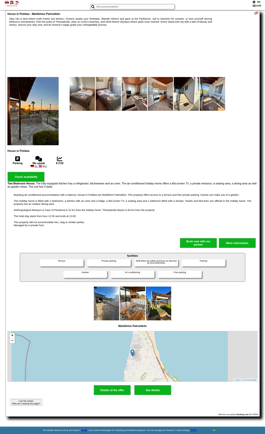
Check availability (26, 176)
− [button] (12, 340)
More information (237, 243)
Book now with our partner (198, 243)
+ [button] (12, 335)
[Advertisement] (132, 51)
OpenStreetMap (250, 380)
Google (84, 430)
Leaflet (237, 380)
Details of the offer (112, 390)
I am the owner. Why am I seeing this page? (26, 402)
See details (153, 390)
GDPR (194, 430)
